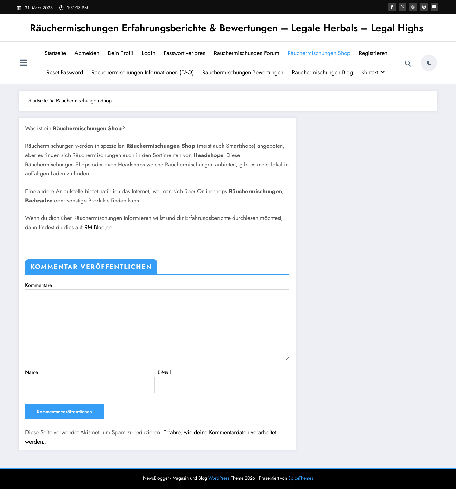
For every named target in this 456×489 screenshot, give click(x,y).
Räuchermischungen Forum (246, 53)
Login (148, 53)
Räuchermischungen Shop (319, 53)
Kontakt (373, 72)
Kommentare (157, 320)
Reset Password (64, 72)
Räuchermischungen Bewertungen (242, 72)
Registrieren (373, 53)
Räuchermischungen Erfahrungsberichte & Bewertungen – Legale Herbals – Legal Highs (226, 28)
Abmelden (86, 53)
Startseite (55, 53)
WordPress (219, 478)
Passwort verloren (184, 53)
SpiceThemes (300, 478)
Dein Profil (120, 53)
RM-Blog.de (98, 227)
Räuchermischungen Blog (322, 72)
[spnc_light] (429, 63)
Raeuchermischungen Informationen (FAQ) (142, 72)
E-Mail (222, 381)
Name (90, 381)
